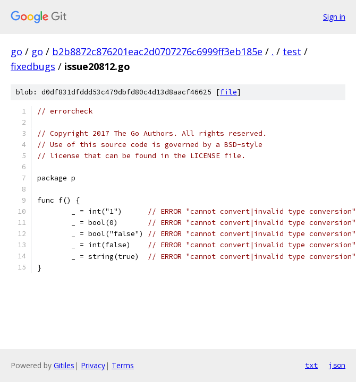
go (16, 51)
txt (311, 365)
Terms (123, 365)
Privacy (93, 365)
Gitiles (64, 365)
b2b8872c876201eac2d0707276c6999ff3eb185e (157, 51)
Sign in (334, 17)
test (292, 51)
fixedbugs (33, 66)
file (228, 92)
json (336, 365)
